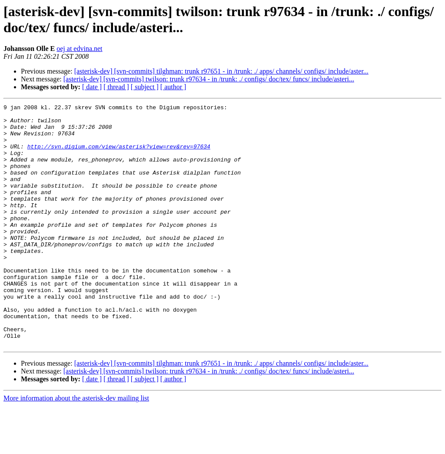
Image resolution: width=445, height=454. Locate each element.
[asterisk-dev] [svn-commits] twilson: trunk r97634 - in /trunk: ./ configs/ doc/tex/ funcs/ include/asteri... (208, 79)
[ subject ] (145, 87)
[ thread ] (116, 87)
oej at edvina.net (79, 48)
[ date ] (92, 87)
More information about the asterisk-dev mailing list (76, 446)
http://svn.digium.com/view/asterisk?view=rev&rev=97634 (118, 155)
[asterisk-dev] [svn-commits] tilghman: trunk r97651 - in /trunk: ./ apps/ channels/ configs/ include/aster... (221, 71)
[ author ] (173, 87)
